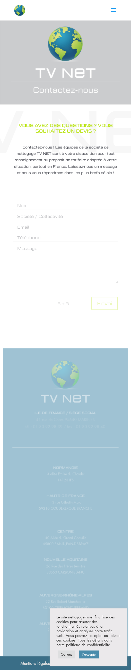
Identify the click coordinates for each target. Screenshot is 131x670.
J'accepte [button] (89, 654)
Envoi (104, 303)
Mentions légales (35, 663)
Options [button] (66, 654)
